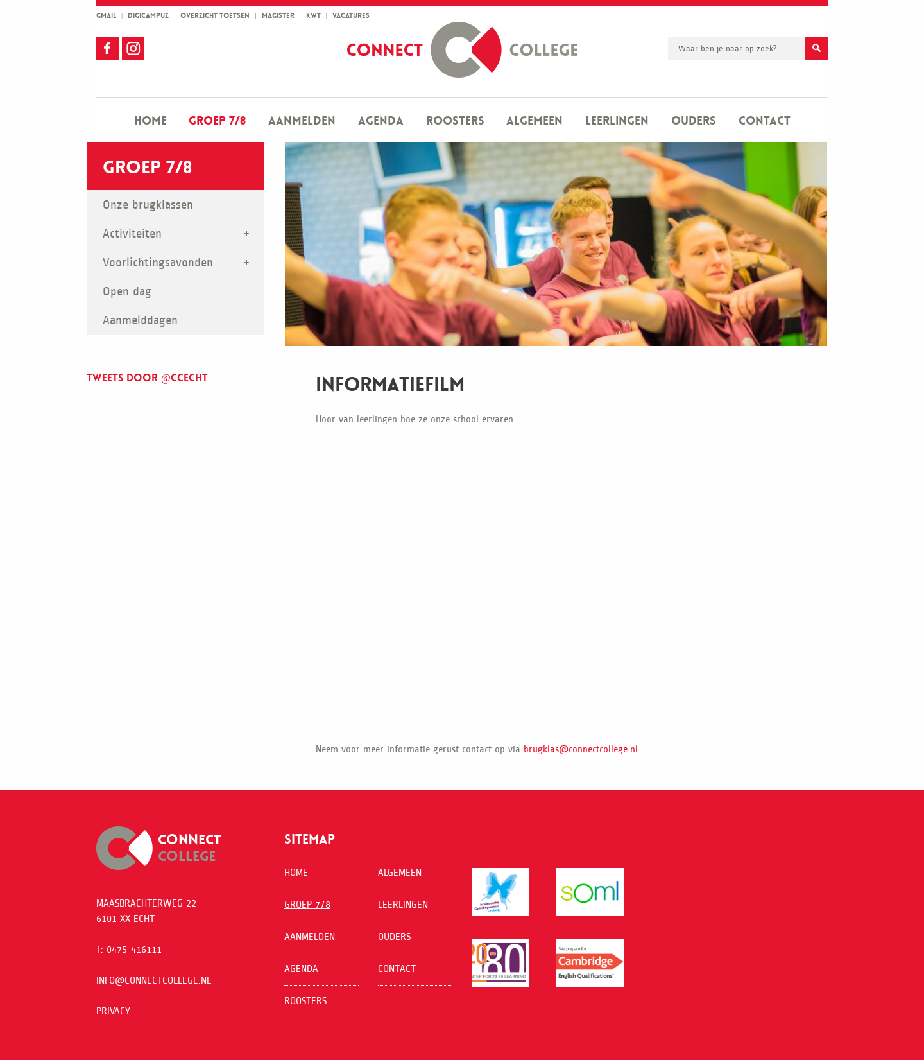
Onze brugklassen (148, 204)
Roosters (455, 120)
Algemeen (534, 120)
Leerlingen (617, 120)
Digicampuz (148, 16)
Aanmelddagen (140, 320)
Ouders (693, 120)
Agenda (381, 120)
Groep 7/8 (217, 120)
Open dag (127, 291)
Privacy (113, 1010)
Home (150, 120)
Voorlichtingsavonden (158, 262)
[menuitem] (150, 120)
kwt (313, 16)
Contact (765, 120)
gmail (106, 16)
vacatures (351, 16)
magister (278, 16)
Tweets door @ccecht (147, 378)
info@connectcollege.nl (153, 980)
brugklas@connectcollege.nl (581, 748)
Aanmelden (302, 120)
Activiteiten (132, 233)
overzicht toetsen (215, 16)
